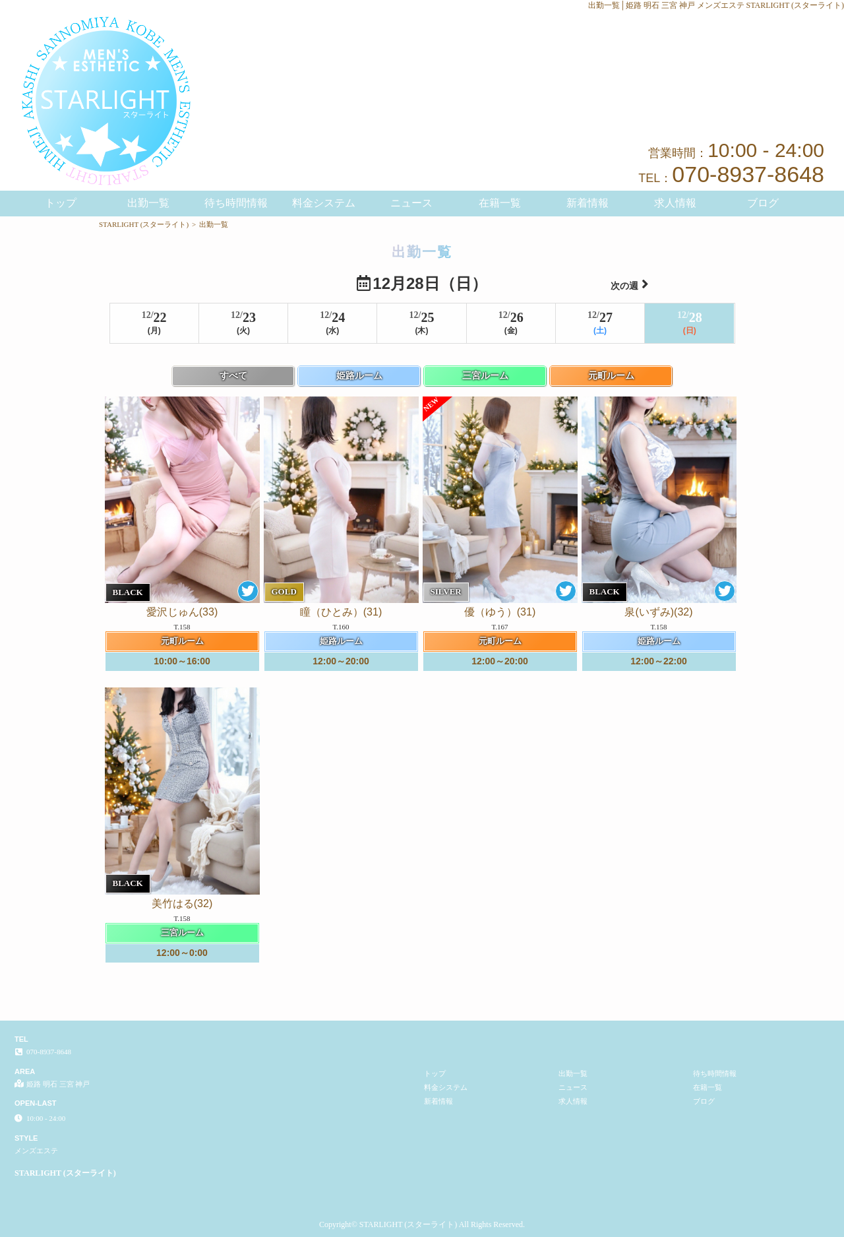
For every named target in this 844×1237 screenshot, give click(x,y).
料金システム (323, 202)
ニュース (411, 202)
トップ (60, 202)
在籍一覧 (500, 202)
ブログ (763, 202)
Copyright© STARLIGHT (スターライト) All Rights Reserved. (422, 1224)
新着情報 (587, 202)
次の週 (630, 284)
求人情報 (675, 202)
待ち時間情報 (236, 202)
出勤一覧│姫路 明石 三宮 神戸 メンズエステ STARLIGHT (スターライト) (716, 5)
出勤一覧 (148, 202)
